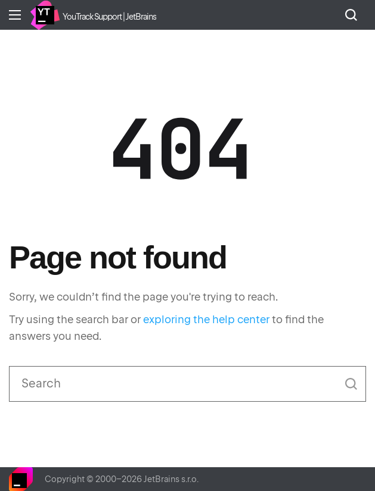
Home (45, 15)
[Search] (187, 384)
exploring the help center (206, 319)
